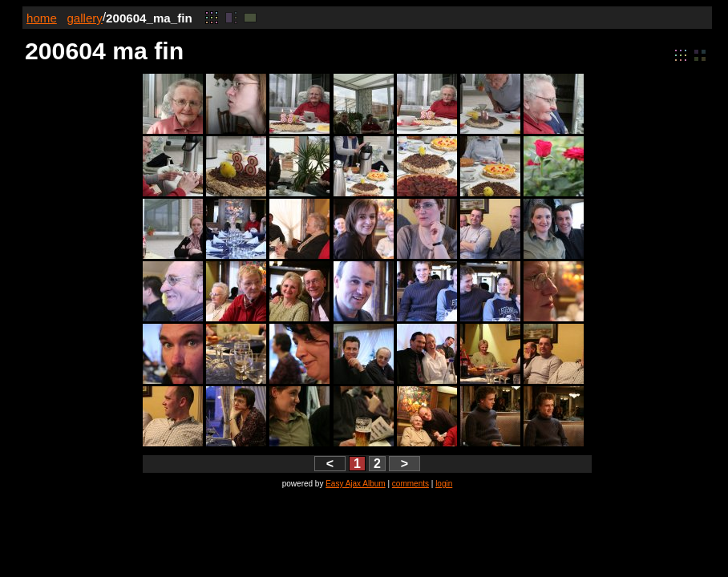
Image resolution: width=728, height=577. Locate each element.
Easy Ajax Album (355, 483)
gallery (85, 18)
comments (410, 483)
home (41, 18)
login (443, 483)
